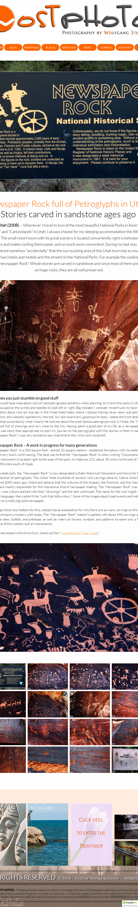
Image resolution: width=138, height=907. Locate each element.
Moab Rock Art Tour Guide (79, 533)
